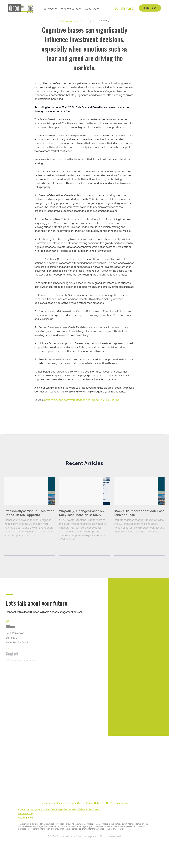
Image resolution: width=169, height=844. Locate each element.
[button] (50, 9)
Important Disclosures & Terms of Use (61, 803)
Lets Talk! (150, 6)
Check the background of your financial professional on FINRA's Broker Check (59, 809)
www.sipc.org (25, 817)
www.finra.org (25, 813)
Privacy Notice (93, 803)
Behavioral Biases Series (74, 21)
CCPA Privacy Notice (117, 803)
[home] (20, 9)
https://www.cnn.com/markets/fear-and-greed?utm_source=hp (81, 399)
